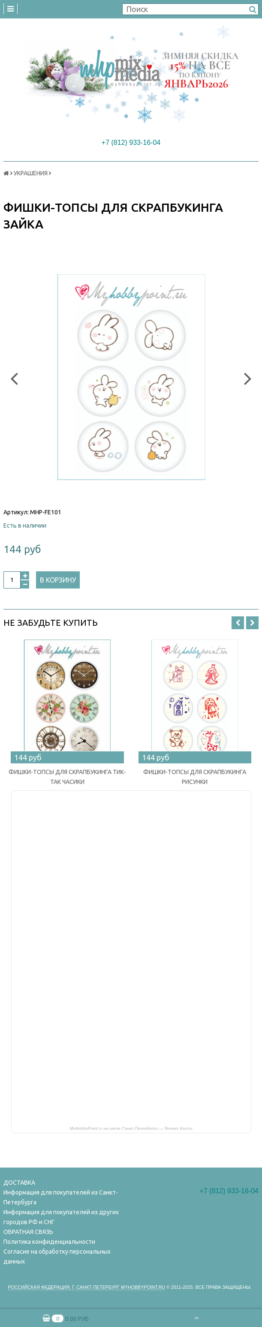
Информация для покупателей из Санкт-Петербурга (60, 1197)
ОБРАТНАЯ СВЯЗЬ (28, 1231)
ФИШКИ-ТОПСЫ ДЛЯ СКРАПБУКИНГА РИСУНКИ (194, 777)
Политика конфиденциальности (49, 1241)
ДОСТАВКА (19, 1182)
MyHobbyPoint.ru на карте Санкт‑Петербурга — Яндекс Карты (131, 1128)
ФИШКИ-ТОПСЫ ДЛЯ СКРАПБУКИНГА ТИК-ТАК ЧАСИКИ (67, 777)
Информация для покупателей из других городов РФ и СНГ (61, 1217)
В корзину (58, 580)
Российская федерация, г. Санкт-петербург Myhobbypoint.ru (87, 1287)
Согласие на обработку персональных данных (57, 1256)
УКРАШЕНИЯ (31, 173)
